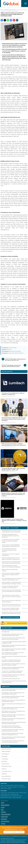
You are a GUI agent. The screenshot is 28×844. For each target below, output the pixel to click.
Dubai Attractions (22, 787)
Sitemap (9, 788)
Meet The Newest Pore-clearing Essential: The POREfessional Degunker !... (11, 566)
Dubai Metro (14, 787)
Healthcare (4, 773)
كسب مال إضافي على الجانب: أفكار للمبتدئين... (11, 678)
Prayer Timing (4, 788)
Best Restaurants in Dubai (6, 797)
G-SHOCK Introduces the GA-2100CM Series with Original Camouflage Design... (10, 541)
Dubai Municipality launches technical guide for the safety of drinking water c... (11, 558)
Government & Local (6, 771)
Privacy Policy (4, 787)
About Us (3, 785)
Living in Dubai (4, 792)
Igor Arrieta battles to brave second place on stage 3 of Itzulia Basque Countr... (12, 579)
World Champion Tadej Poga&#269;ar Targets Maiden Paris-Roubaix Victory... (11, 545)
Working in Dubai (22, 792)
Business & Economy (6, 766)
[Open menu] (25, 3)
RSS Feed (21, 785)
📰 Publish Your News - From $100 (14, 832)
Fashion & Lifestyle (6, 751)
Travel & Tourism (5, 763)
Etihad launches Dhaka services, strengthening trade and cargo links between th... (10, 536)
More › (24, 627)
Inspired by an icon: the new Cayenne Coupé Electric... (11, 554)
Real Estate (4, 761)
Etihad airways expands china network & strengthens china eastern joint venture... (11, 613)
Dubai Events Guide (14, 794)
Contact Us (16, 785)
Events (2, 807)
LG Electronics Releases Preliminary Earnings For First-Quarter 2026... (10, 587)
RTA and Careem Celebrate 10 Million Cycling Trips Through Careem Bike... (10, 609)
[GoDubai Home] (11, 3)
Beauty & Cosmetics (6, 748)
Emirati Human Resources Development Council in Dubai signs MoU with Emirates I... (11, 591)
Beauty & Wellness (5, 805)
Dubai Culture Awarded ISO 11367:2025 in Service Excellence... (11, 601)
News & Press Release (5, 814)
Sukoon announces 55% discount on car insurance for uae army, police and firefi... (11, 605)
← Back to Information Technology (10, 617)
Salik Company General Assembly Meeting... (10, 570)
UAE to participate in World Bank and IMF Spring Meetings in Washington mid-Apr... (11, 583)
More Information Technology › (17, 372)
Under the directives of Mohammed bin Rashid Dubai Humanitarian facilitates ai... (11, 562)
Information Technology (9, 9)
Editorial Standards (9, 785)
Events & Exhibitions (6, 776)
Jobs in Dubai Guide (16, 797)
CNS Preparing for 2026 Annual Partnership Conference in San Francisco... (9, 550)
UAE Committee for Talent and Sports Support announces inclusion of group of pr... (11, 597)
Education (4, 768)
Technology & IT (5, 753)
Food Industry (5, 758)
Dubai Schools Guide (5, 794)
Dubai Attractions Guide (13, 792)
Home (2, 9)
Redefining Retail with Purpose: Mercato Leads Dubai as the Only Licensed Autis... (11, 531)
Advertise (9, 787)
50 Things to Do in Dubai (16, 795)
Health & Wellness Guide (6, 795)
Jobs (2, 809)
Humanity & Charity (6, 778)
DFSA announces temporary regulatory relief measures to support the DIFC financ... (11, 575)
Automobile (4, 756)
